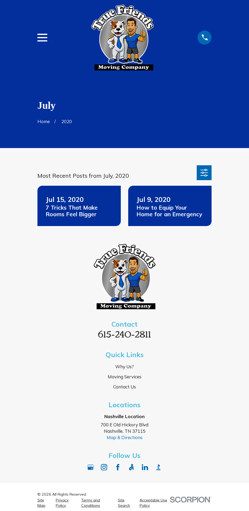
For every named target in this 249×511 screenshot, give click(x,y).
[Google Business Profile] (90, 467)
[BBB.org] (158, 467)
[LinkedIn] (145, 467)
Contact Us (124, 386)
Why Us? (124, 366)
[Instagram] (104, 467)
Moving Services (124, 376)
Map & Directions (125, 437)
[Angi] (131, 467)
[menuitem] (43, 503)
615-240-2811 (124, 333)
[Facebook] (118, 467)
